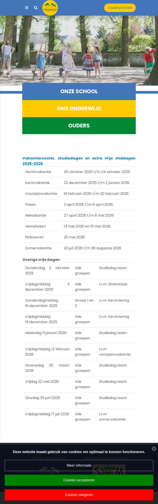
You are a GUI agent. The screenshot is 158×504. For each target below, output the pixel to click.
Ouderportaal (120, 7)
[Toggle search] (36, 8)
